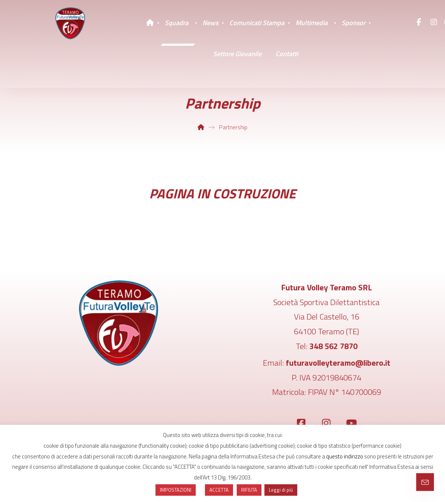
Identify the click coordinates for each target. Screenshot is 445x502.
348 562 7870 (333, 346)
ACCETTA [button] (219, 490)
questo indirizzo (344, 456)
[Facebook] (419, 22)
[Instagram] (434, 22)
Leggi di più (281, 490)
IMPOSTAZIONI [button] (175, 490)
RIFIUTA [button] (249, 490)
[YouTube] (351, 423)
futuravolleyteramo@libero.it (338, 362)
